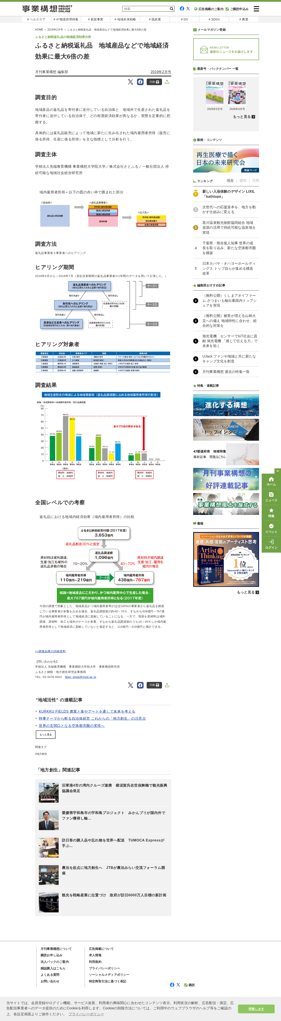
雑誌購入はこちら (53, 968)
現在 (230, 180)
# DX (184, 19)
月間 (255, 180)
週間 (242, 180)
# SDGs (214, 19)
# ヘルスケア (36, 19)
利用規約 (95, 961)
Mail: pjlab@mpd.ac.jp (80, 677)
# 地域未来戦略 (125, 19)
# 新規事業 (95, 19)
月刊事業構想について (56, 948)
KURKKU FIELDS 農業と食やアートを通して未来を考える (87, 711)
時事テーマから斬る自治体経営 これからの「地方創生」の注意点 (92, 718)
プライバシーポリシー (104, 968)
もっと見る (46, 734)
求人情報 (95, 955)
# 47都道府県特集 (66, 19)
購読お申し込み (51, 955)
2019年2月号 (161, 72)
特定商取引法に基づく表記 (107, 981)
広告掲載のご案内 (208, 9)
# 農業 (243, 19)
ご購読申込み (237, 9)
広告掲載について (101, 948)
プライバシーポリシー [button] (86, 1014)
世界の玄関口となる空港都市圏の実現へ (72, 726)
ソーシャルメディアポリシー (109, 974)
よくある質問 (50, 974)
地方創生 (42, 753)
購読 (189, 985)
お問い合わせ (50, 981)
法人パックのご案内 (55, 961)
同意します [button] (256, 1009)
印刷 (154, 82)
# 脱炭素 (155, 19)
